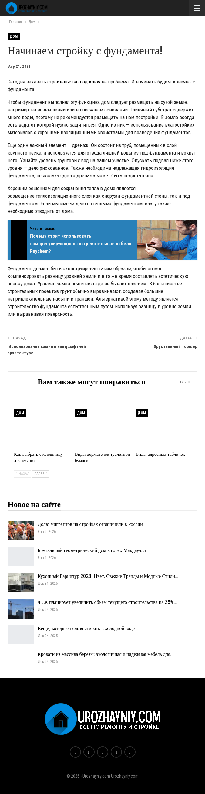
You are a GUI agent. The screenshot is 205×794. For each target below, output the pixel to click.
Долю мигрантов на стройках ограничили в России (90, 524)
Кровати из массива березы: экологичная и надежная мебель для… (105, 654)
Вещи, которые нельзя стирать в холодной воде (86, 628)
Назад (22, 474)
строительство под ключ (73, 82)
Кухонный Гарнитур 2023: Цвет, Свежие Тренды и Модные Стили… (108, 576)
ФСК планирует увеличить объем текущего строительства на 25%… (107, 602)
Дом (14, 36)
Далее (40, 474)
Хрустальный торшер (175, 346)
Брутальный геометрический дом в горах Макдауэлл (92, 550)
